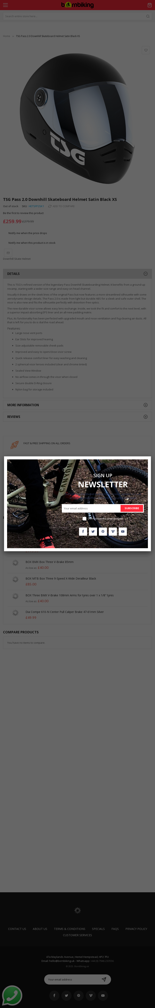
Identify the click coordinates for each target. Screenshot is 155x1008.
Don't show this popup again (105, 518)
